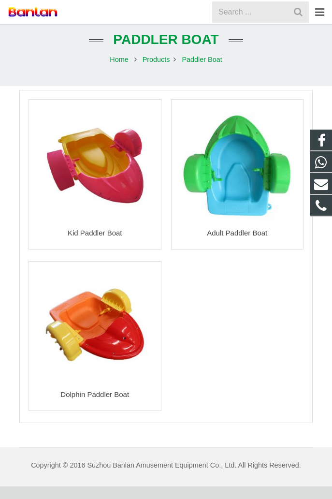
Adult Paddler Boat (237, 245)
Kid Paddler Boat (95, 245)
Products (156, 72)
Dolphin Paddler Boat (94, 407)
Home (119, 72)
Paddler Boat (165, 51)
